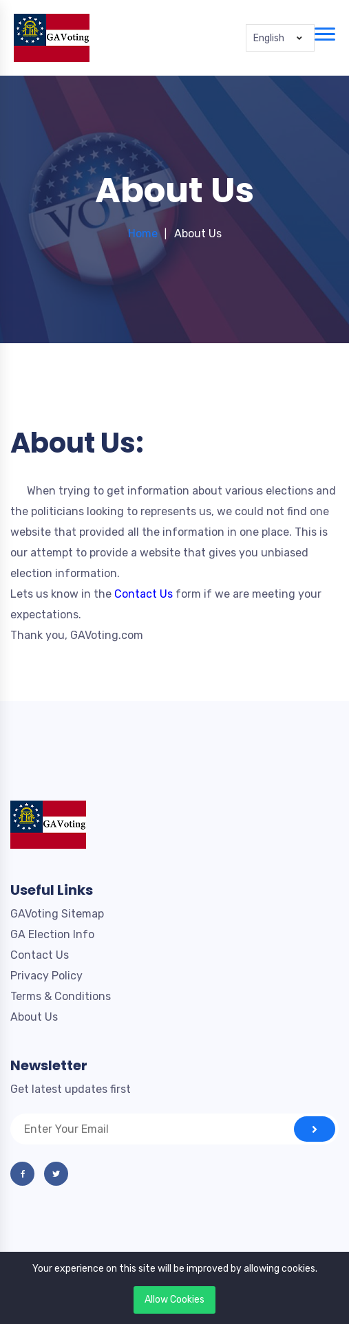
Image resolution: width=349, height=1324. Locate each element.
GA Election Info (52, 934)
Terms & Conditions (60, 996)
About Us (34, 1016)
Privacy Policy (46, 975)
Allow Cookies (174, 1299)
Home (143, 233)
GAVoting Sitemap (57, 913)
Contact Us (39, 955)
